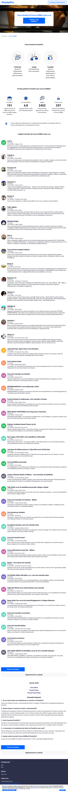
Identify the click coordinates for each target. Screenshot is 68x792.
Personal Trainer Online (34, 693)
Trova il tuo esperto (13, 669)
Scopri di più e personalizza (9, 790)
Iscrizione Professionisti (57, 2)
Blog (2, 767)
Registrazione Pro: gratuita (34, 675)
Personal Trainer (34, 690)
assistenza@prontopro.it (7, 781)
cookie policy (35, 786)
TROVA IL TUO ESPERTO (34, 20)
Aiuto (2, 765)
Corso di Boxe (34, 687)
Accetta (62, 790)
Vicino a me (4, 774)
